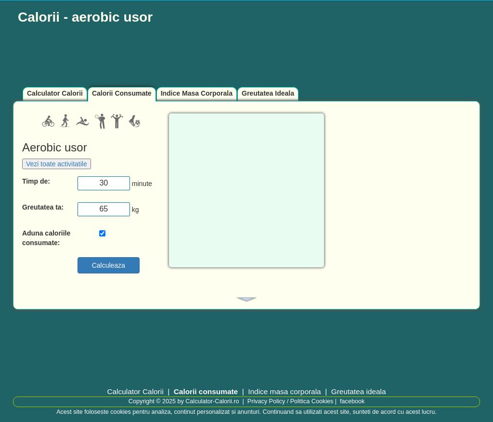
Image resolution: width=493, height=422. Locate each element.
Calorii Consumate (122, 93)
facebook (352, 401)
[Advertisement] (246, 56)
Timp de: (36, 181)
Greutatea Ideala (268, 93)
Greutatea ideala (358, 391)
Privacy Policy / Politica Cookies (290, 401)
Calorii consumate (206, 391)
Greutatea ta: (43, 207)
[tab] (246, 299)
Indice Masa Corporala (197, 93)
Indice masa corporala (284, 391)
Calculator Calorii (55, 93)
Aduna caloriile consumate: (46, 238)
